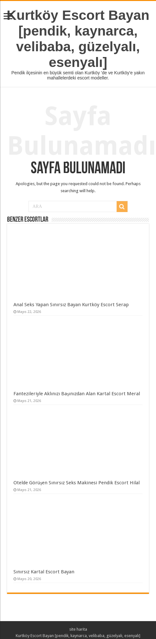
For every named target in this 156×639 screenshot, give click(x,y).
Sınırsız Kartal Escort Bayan (43, 572)
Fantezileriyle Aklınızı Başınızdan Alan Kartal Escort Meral (76, 394)
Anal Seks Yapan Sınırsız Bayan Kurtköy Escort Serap (71, 304)
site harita (78, 629)
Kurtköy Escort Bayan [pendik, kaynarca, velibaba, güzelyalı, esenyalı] (78, 38)
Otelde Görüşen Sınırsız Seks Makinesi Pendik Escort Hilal (76, 483)
